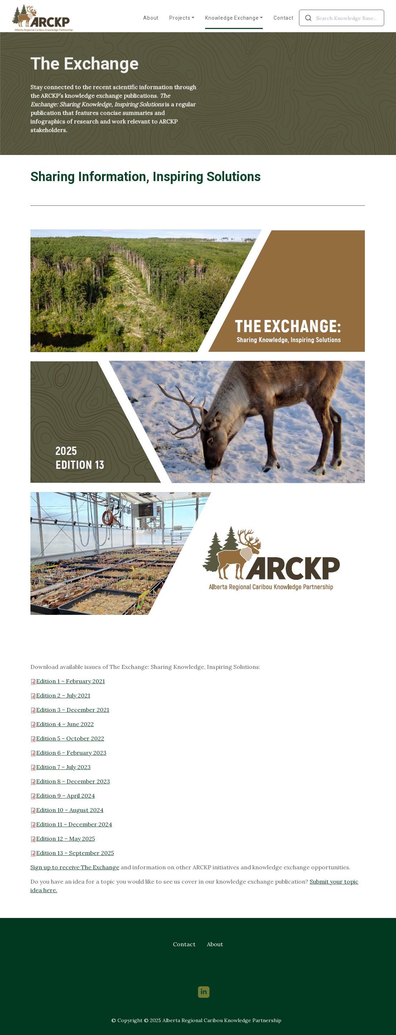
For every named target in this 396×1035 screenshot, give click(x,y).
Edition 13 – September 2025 (72, 852)
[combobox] (341, 18)
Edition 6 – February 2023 (68, 752)
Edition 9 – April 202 (60, 795)
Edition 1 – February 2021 (70, 681)
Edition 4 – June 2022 (65, 724)
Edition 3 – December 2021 (72, 709)
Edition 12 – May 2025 (62, 838)
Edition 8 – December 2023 (70, 781)
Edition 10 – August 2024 (69, 809)
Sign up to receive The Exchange (74, 867)
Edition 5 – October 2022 (70, 738)
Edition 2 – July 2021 (63, 695)
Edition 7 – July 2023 (60, 767)
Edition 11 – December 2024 (74, 824)
